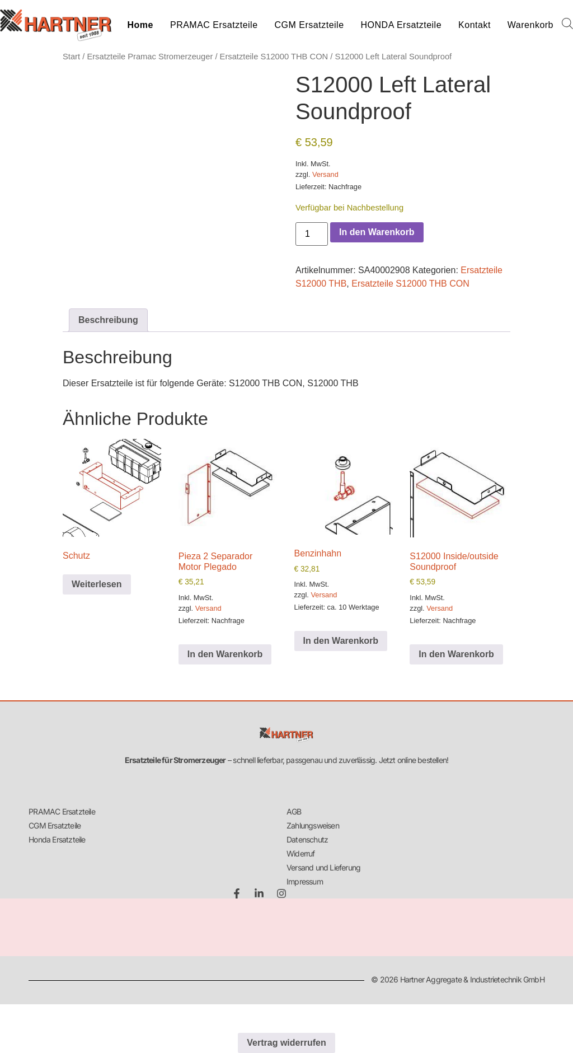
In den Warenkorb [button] (225, 654)
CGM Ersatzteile (309, 25)
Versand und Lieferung (323, 867)
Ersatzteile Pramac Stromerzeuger (150, 56)
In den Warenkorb (377, 232)
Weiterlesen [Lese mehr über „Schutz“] (97, 584)
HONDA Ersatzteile (401, 25)
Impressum (304, 881)
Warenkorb (530, 25)
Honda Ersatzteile (57, 839)
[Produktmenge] (311, 234)
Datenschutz (307, 839)
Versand (325, 174)
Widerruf (300, 853)
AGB (294, 811)
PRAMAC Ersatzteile (214, 25)
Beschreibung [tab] (108, 320)
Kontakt (474, 25)
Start (71, 56)
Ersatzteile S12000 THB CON (274, 56)
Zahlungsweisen (312, 825)
